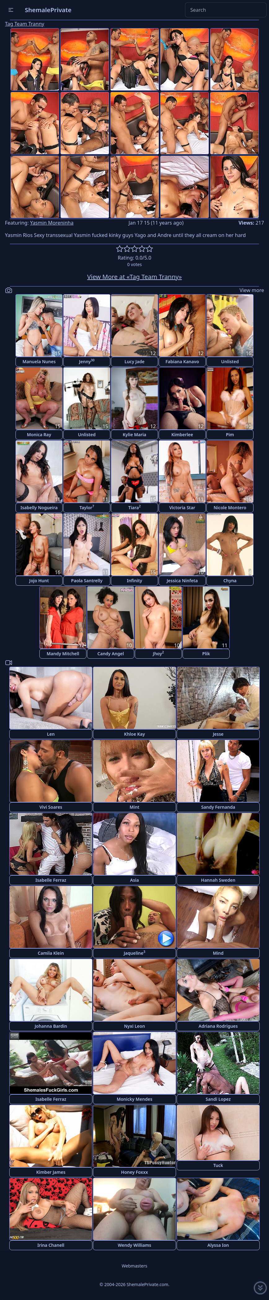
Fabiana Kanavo (182, 361)
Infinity (134, 580)
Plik (206, 653)
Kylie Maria (134, 434)
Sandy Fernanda (218, 807)
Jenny (87, 361)
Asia (134, 880)
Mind (218, 953)
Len (51, 734)
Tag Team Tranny (24, 23)
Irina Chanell (50, 1245)
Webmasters (134, 1266)
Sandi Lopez (218, 1099)
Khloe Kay (134, 734)
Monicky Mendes (134, 1099)
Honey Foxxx (134, 1172)
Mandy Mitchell (63, 653)
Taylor (86, 507)
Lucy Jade (134, 361)
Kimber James (50, 1172)
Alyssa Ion (218, 1245)
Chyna (230, 580)
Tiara (134, 507)
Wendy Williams (134, 1245)
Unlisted (230, 361)
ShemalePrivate (48, 10)
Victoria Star (182, 507)
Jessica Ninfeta (182, 580)
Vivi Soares (50, 807)
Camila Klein (51, 953)
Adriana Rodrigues (218, 1026)
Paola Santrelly (86, 580)
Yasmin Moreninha (51, 222)
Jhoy (158, 653)
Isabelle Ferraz (50, 880)
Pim (230, 434)
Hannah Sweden (218, 880)
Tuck (218, 1165)
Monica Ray (39, 434)
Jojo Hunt (39, 580)
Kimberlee (182, 434)
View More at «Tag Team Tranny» (134, 277)
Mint (134, 807)
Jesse (218, 734)
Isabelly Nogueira (39, 507)
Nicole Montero (230, 507)
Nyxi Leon (134, 1026)
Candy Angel (110, 653)
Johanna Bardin (51, 1026)
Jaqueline (134, 952)
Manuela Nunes (38, 361)
